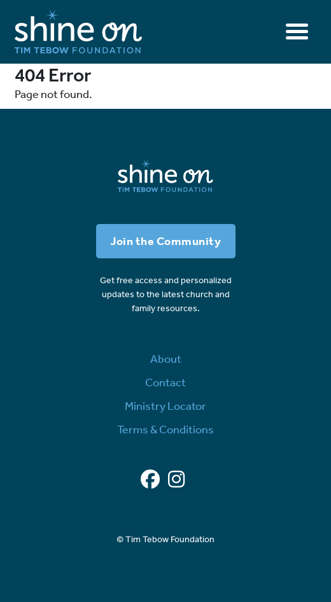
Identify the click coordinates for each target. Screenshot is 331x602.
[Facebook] (150, 479)
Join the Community (165, 241)
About (165, 359)
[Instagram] (176, 479)
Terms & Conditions (165, 430)
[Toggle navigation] (297, 31)
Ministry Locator (165, 406)
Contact (165, 382)
